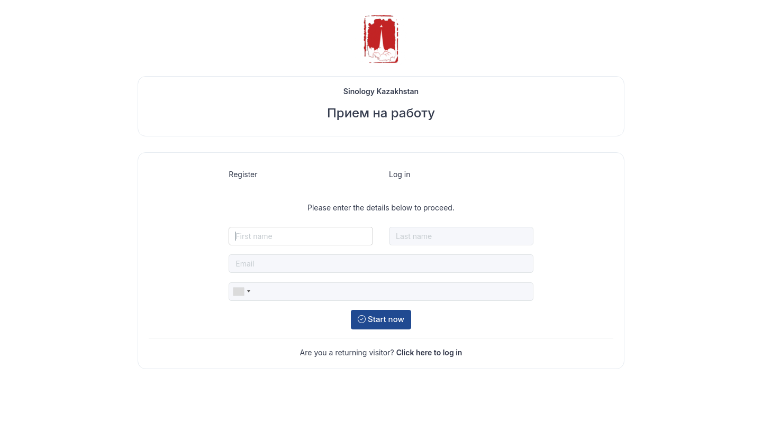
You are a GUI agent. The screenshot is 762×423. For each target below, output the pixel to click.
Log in (400, 174)
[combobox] (241, 291)
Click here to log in (429, 352)
